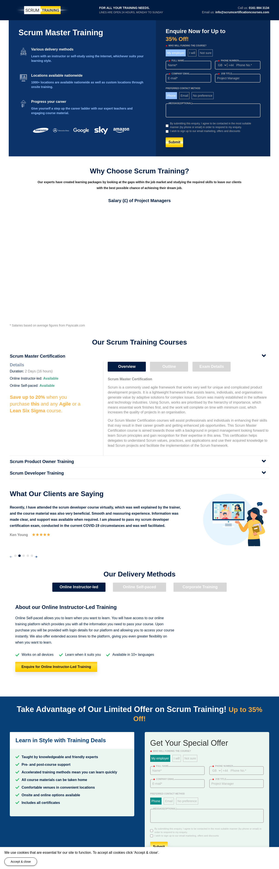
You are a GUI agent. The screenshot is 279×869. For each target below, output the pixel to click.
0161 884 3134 (259, 8)
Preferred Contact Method (183, 88)
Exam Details (211, 366)
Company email (179, 74)
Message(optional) (180, 103)
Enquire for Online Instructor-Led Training (56, 667)
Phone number (228, 60)
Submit (174, 142)
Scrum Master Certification (37, 356)
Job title (225, 74)
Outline (169, 366)
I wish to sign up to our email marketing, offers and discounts (205, 131)
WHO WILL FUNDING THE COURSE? (186, 45)
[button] (15, 556)
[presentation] (11, 556)
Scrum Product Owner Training (42, 461)
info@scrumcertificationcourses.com (242, 12)
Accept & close (21, 861)
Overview (127, 366)
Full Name (176, 60)
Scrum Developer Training (37, 473)
